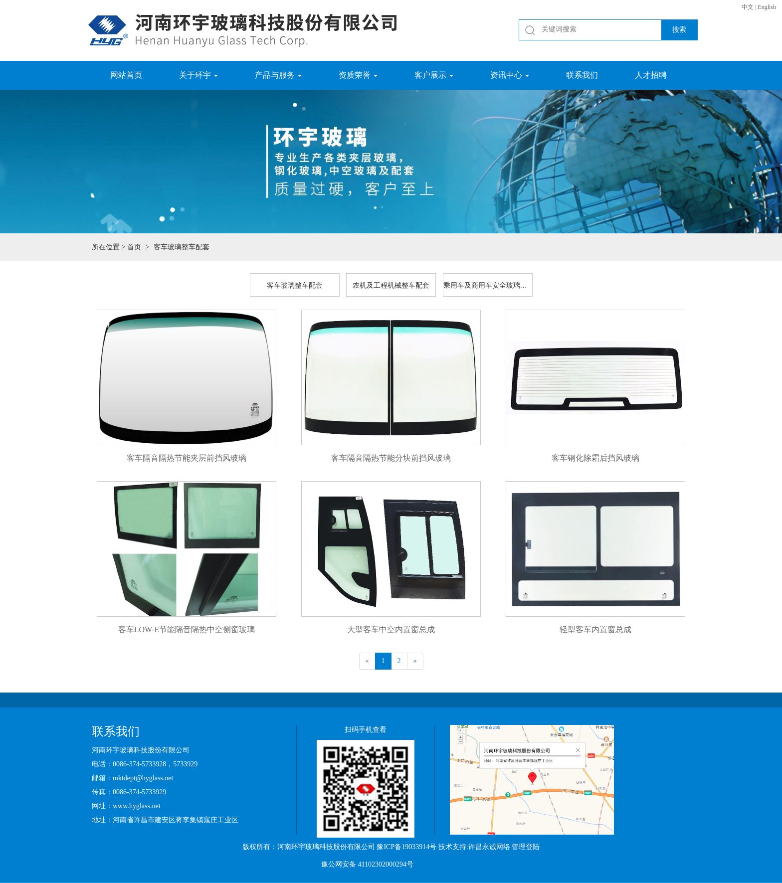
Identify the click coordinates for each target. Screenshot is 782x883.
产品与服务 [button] (278, 75)
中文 (748, 6)
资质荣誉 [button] (358, 75)
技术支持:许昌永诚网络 (474, 847)
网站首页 (126, 75)
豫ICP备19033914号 (406, 847)
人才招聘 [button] (651, 75)
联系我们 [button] (582, 75)
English (767, 6)
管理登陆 (526, 847)
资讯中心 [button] (509, 75)
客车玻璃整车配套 (295, 285)
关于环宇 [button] (198, 75)
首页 (134, 247)
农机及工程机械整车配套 (391, 285)
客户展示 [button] (433, 75)
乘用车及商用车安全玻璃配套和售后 (488, 285)
